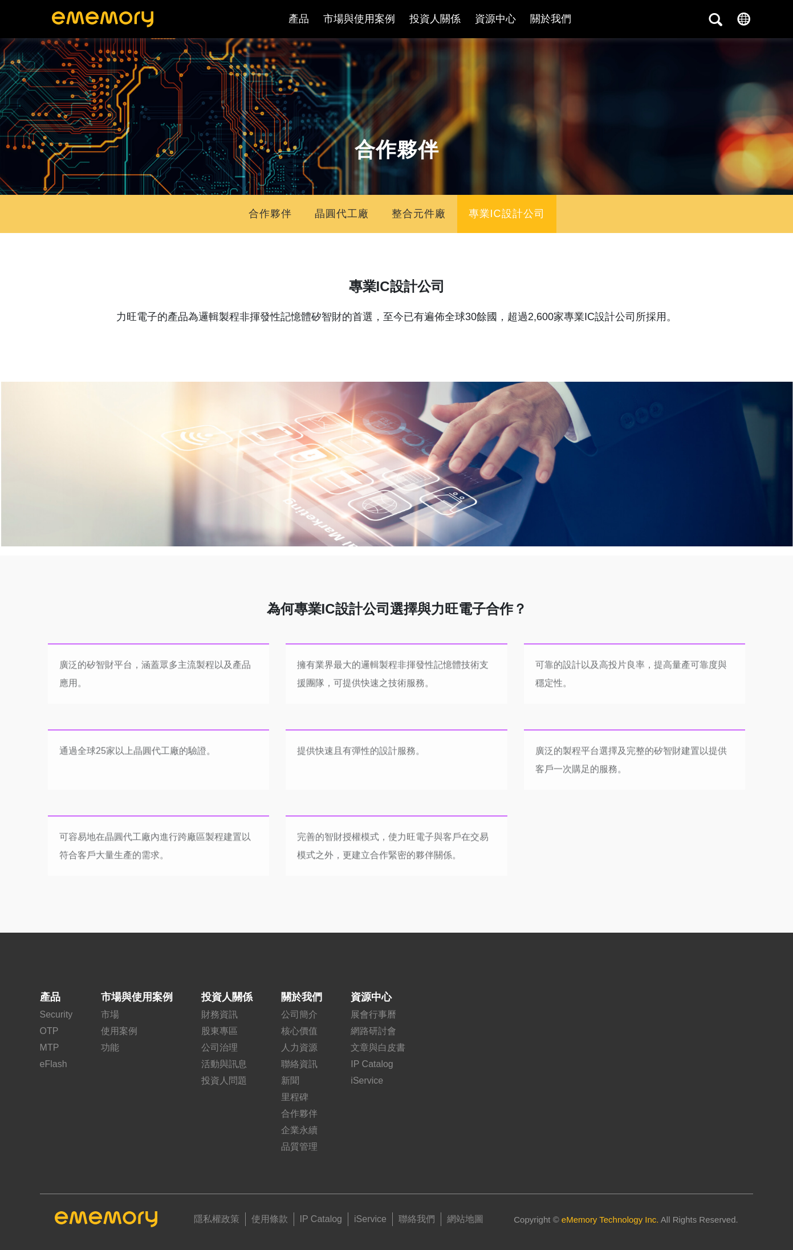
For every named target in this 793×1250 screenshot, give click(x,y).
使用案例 (119, 1031)
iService (367, 1080)
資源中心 (495, 18)
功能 (110, 1047)
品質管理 (299, 1146)
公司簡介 (299, 1014)
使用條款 (269, 1219)
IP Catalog (372, 1064)
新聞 (290, 1080)
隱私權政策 (216, 1219)
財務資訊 (219, 1014)
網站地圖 (465, 1219)
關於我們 (301, 997)
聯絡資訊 (299, 1064)
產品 (298, 18)
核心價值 (299, 1031)
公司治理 (219, 1047)
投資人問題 (224, 1080)
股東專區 (219, 1031)
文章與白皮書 (378, 1047)
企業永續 (299, 1130)
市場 (110, 1014)
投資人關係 (435, 18)
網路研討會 (373, 1031)
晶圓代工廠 (342, 213)
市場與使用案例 (359, 18)
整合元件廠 (419, 213)
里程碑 (294, 1097)
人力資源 (299, 1047)
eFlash (53, 1064)
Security (56, 1014)
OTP (49, 1031)
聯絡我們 (416, 1219)
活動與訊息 (224, 1064)
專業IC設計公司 (507, 213)
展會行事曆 (373, 1014)
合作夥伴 (270, 213)
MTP (49, 1047)
